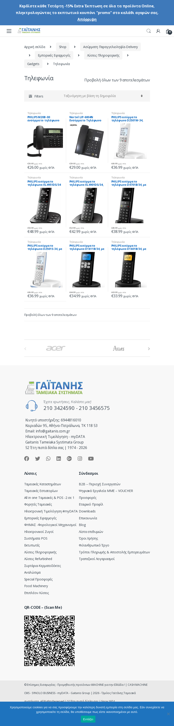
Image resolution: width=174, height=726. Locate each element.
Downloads (87, 511)
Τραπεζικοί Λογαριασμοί (97, 559)
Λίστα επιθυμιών (91, 531)
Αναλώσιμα (32, 572)
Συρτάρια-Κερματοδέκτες (42, 565)
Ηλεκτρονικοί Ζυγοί (38, 531)
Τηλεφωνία (34, 113)
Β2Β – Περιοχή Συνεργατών (100, 484)
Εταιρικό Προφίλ (91, 504)
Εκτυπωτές (32, 545)
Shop (62, 47)
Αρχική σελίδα (34, 47)
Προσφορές (87, 497)
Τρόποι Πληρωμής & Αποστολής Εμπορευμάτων (114, 552)
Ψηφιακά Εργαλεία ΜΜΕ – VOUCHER (106, 491)
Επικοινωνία (88, 518)
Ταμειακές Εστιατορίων (41, 491)
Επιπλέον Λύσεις (36, 593)
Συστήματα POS (35, 538)
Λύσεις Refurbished (38, 559)
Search (148, 31)
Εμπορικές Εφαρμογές (54, 55)
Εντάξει (88, 719)
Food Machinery (36, 586)
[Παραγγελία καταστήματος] (102, 96)
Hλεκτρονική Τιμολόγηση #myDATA (51, 511)
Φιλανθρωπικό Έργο (94, 545)
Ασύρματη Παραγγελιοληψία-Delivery (110, 47)
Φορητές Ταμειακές (38, 504)
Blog (82, 525)
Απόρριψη (87, 19)
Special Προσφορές (38, 579)
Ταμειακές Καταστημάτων (42, 484)
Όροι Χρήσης (88, 538)
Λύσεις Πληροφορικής (103, 55)
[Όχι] (168, 714)
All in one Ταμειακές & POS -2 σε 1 (49, 497)
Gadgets (33, 64)
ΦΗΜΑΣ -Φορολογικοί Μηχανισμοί (50, 525)
